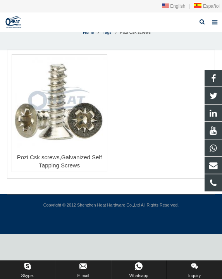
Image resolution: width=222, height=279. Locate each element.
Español (207, 6)
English (174, 6)
